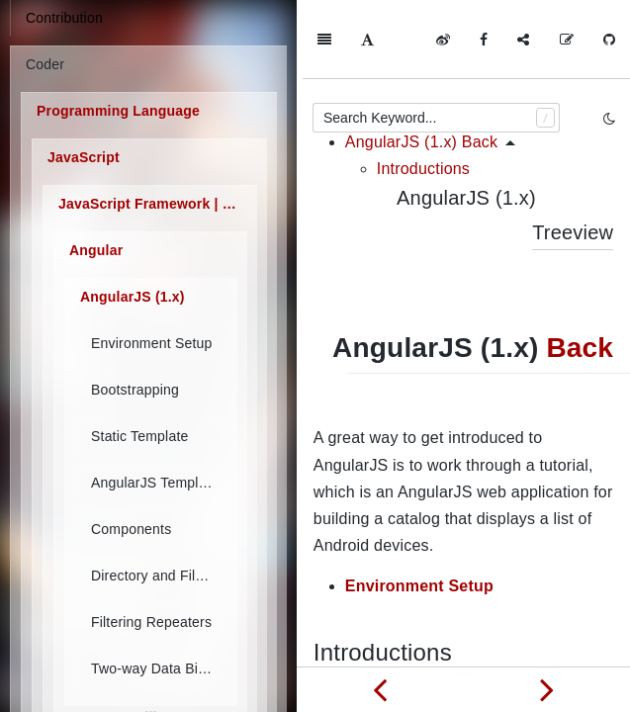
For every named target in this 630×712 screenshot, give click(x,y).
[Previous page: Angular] (380, 689)
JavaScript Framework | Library (157, 204)
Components (131, 529)
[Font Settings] (367, 39)
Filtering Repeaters (151, 622)
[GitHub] (609, 39)
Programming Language (118, 111)
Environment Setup (151, 343)
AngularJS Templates (158, 482)
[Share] (523, 39)
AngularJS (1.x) (132, 297)
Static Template (139, 436)
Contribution (64, 18)
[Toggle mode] (609, 118)
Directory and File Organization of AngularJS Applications (159, 575)
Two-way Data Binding (159, 668)
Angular (96, 250)
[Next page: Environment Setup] (547, 689)
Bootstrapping (135, 390)
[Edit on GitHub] (566, 39)
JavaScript (83, 157)
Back (579, 268)
